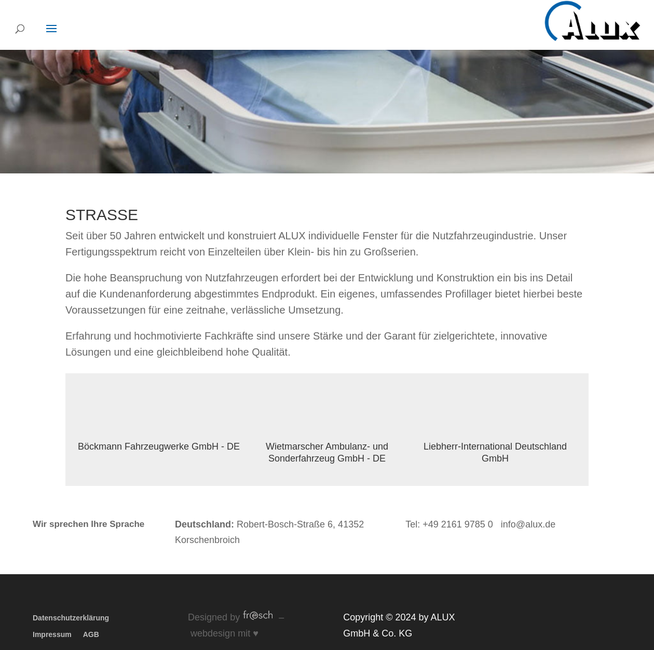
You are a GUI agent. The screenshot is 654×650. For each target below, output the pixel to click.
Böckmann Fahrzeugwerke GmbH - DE (159, 446)
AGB (91, 634)
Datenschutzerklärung (71, 618)
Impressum (52, 634)
